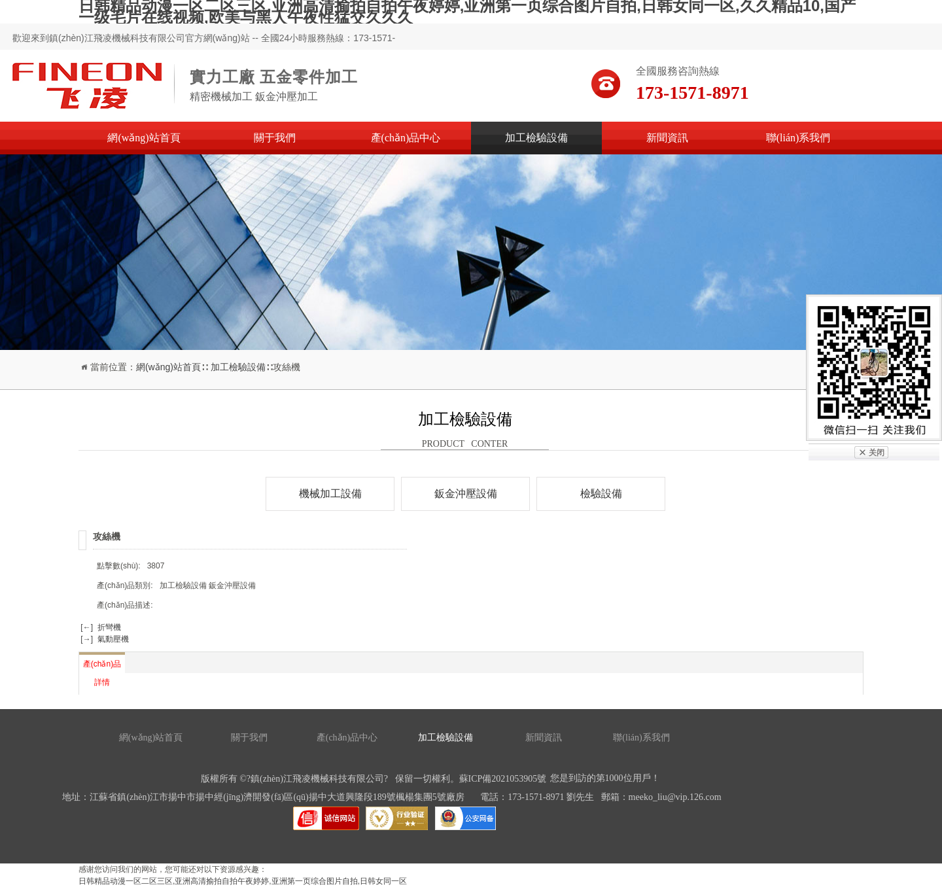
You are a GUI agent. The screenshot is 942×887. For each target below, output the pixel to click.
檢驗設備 (601, 493)
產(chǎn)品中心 (406, 137)
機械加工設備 (330, 493)
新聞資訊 (667, 137)
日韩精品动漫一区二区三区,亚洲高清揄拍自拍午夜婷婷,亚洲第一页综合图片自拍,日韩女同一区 (242, 881)
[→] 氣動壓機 (103, 639)
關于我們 (275, 137)
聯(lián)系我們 (798, 137)
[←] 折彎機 (99, 627)
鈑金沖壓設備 (465, 493)
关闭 (876, 452)
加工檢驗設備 (536, 137)
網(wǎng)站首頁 (143, 137)
